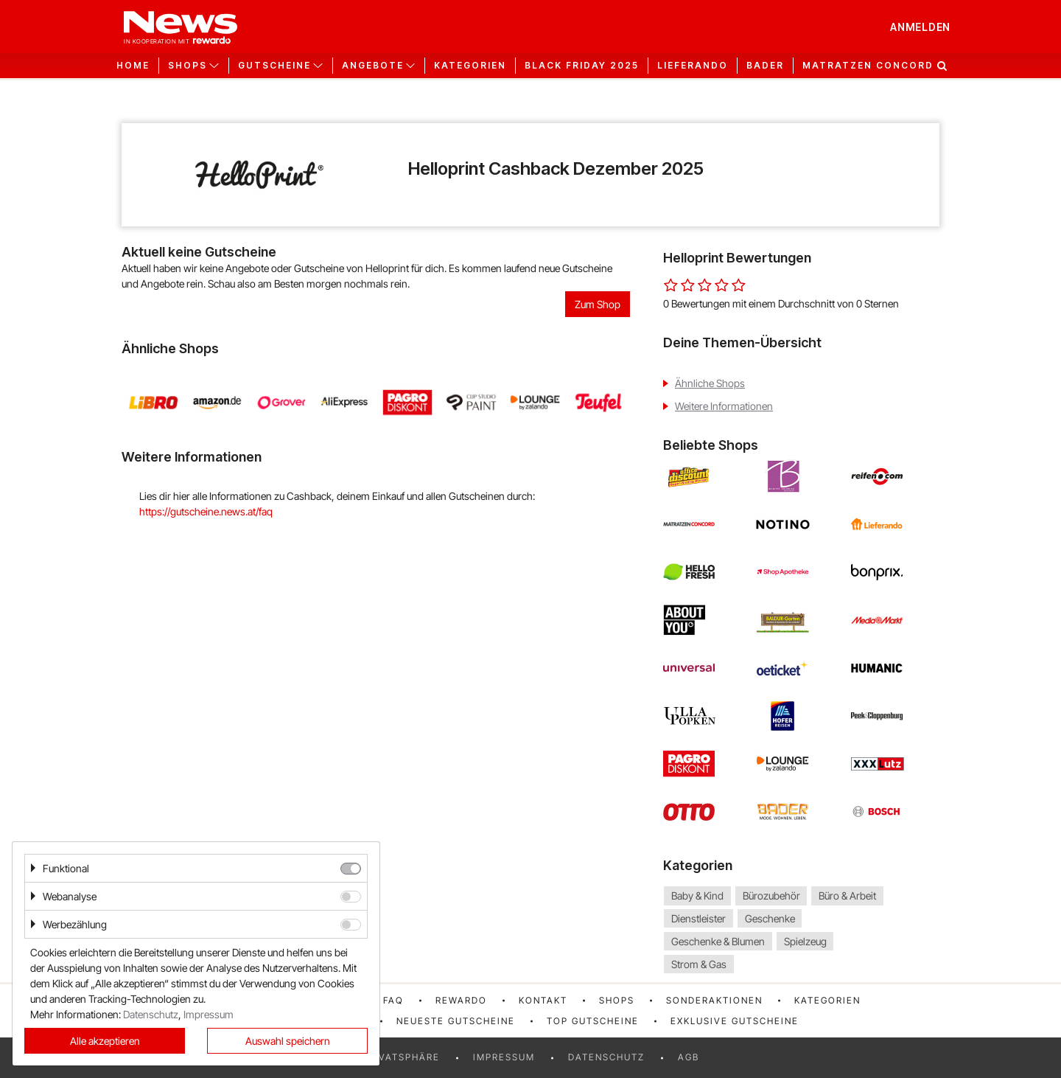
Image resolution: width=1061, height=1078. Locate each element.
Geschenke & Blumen (718, 941)
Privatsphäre (401, 1057)
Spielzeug (805, 941)
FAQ (393, 1000)
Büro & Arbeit (847, 895)
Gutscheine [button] (274, 65)
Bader (765, 65)
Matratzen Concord (868, 65)
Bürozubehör (771, 895)
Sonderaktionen (714, 1000)
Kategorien (470, 65)
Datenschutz (606, 1057)
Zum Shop (597, 304)
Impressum (504, 1057)
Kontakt (543, 1000)
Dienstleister (698, 918)
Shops (616, 1000)
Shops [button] (187, 65)
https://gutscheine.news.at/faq (206, 511)
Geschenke (770, 918)
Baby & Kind (697, 895)
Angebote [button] (373, 65)
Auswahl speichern (287, 1040)
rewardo (461, 1000)
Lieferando (692, 65)
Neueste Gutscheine (455, 1020)
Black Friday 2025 (582, 65)
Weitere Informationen (724, 406)
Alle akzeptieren (105, 1040)
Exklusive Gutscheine (734, 1020)
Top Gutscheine (593, 1020)
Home (133, 65)
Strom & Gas (698, 964)
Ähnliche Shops (710, 383)
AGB (688, 1057)
